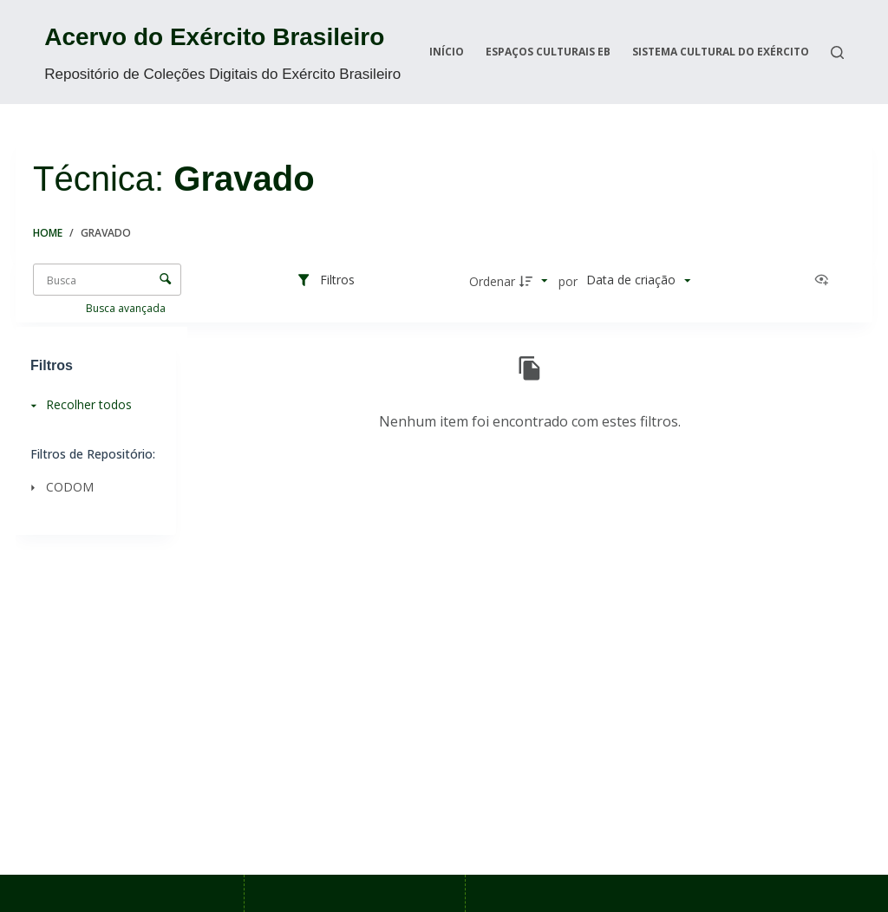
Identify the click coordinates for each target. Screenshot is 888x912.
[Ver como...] (825, 280)
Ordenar (492, 281)
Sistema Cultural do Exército (720, 51)
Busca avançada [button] (127, 308)
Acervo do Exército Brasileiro (214, 36)
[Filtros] (325, 280)
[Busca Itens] (107, 280)
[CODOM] (91, 487)
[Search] (837, 52)
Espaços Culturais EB (548, 51)
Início (446, 51)
